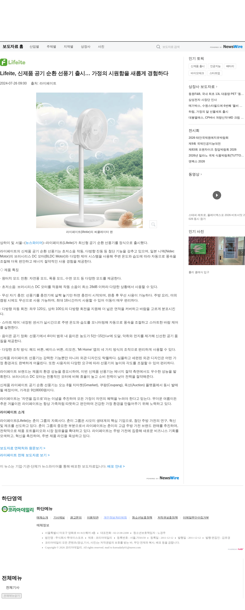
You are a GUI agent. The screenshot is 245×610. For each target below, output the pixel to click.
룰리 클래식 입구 (199, 272)
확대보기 (153, 224)
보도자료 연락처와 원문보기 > (22, 448)
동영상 (194, 174)
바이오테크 (197, 73)
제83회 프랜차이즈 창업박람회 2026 (212, 149)
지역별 (68, 46)
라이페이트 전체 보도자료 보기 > (25, 455)
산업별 (34, 46)
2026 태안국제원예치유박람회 (209, 137)
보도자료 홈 (13, 46)
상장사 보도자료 (202, 87)
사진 (101, 46)
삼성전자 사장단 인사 (203, 99)
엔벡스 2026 (197, 161)
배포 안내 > (116, 466)
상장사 (85, 46)
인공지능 (215, 66)
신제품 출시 (198, 66)
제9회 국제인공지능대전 (205, 143)
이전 (192, 252)
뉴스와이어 (34, 243)
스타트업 (215, 73)
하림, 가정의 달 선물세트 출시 (208, 111)
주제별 (51, 46)
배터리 (230, 66)
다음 (241, 252)
